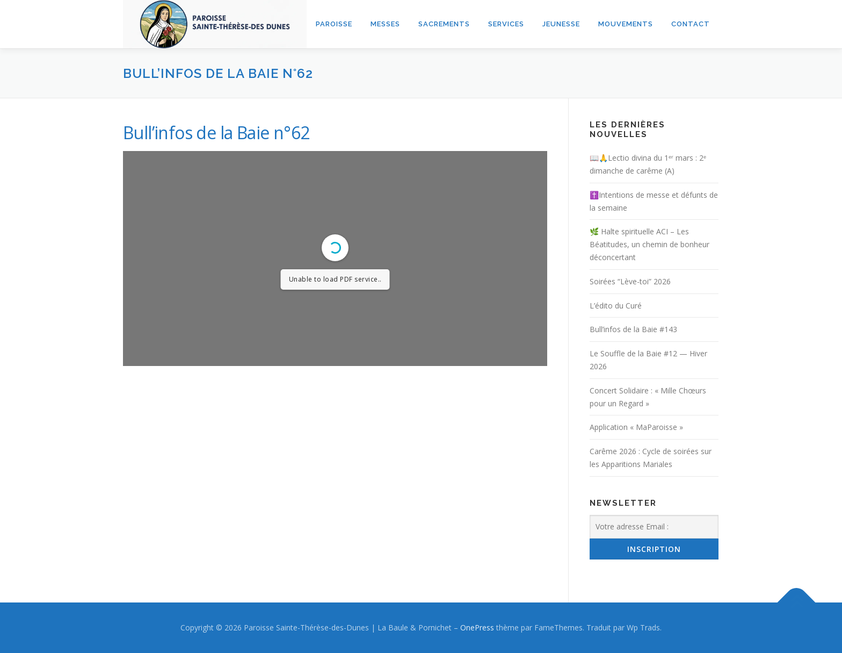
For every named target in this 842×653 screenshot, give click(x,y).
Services (506, 24)
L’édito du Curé (616, 305)
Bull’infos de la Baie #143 (633, 329)
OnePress (477, 627)
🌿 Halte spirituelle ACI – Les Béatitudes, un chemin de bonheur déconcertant (649, 244)
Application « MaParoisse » (636, 427)
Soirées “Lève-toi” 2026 (630, 281)
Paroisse (334, 24)
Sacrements (444, 24)
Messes (385, 24)
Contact (690, 24)
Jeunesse (561, 24)
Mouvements (625, 24)
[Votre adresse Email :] (654, 527)
